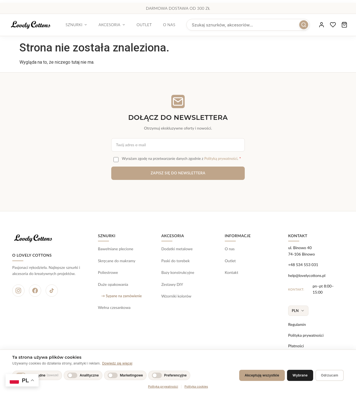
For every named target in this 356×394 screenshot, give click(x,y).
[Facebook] (35, 290)
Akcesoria (126, 24)
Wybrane (300, 375)
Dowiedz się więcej (117, 363)
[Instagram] (18, 290)
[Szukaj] (296, 25)
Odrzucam (329, 375)
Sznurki (91, 24)
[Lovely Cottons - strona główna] (38, 25)
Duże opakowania (113, 284)
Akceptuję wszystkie (262, 375)
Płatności (296, 345)
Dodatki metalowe (177, 248)
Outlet (158, 24)
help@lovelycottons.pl (306, 275)
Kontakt (231, 272)
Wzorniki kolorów (176, 296)
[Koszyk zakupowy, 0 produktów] (343, 25)
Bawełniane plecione (115, 248)
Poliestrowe (108, 272)
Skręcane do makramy (116, 260)
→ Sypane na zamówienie (121, 296)
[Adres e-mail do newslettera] (178, 145)
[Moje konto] (315, 25)
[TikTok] (52, 290)
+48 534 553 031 (303, 264)
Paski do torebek (175, 260)
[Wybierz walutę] (298, 311)
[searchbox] (252, 25)
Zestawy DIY (172, 284)
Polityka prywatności (305, 335)
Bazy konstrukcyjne (177, 272)
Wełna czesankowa (114, 307)
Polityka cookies (196, 386)
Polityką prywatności (220, 158)
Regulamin (297, 324)
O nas (184, 24)
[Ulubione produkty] (329, 25)
